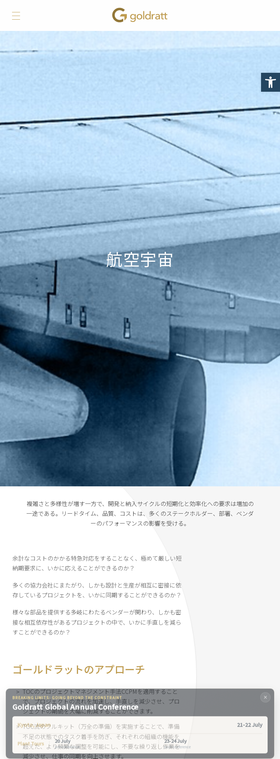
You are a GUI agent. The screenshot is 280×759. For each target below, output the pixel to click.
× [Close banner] (266, 702)
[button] (270, 82)
